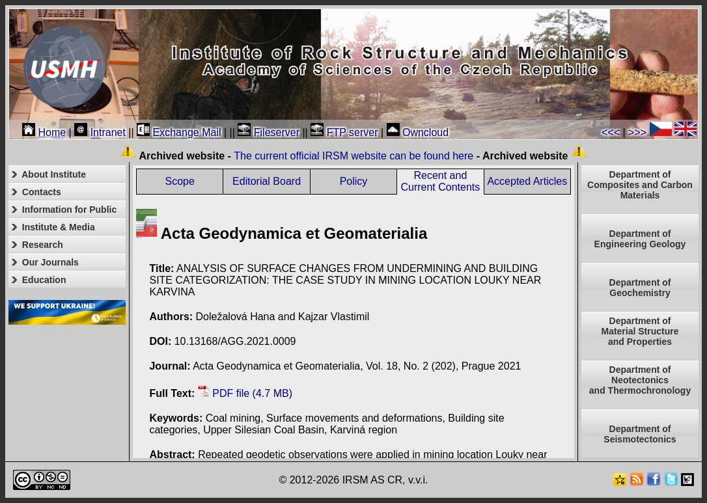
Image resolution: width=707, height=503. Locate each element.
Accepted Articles (527, 181)
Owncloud (418, 132)
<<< (611, 132)
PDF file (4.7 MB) (245, 393)
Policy (354, 181)
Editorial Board (266, 181)
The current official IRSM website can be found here (353, 155)
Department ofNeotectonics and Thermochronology (640, 380)
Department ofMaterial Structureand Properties (639, 331)
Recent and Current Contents (440, 181)
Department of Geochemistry (640, 287)
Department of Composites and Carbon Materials (640, 184)
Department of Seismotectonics (639, 434)
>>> (637, 132)
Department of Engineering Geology (640, 238)
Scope (180, 181)
